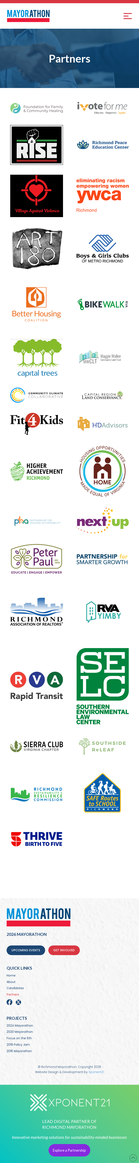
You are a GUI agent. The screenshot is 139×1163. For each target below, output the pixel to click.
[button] (127, 16)
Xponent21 (96, 1072)
